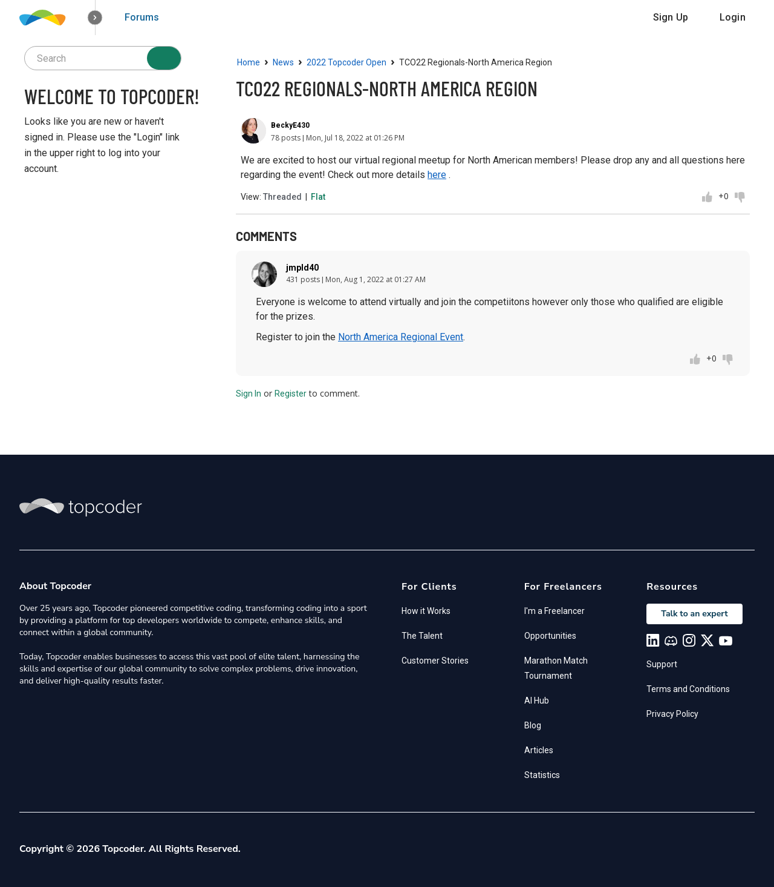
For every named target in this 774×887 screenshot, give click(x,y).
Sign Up (670, 17)
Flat (318, 197)
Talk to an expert (694, 613)
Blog (532, 725)
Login (733, 17)
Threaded (282, 197)
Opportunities (550, 636)
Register (291, 393)
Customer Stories (435, 660)
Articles (538, 750)
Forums (142, 17)
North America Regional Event (400, 337)
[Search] (164, 58)
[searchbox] (102, 58)
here (437, 174)
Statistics (542, 775)
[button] (95, 17)
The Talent (422, 636)
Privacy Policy (672, 714)
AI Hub (536, 700)
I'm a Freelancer (554, 611)
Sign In (248, 393)
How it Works (426, 611)
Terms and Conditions (688, 689)
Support (661, 664)
